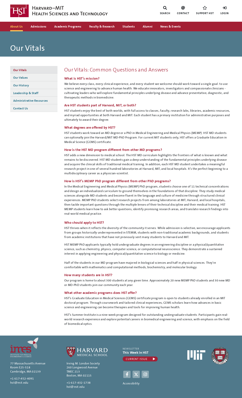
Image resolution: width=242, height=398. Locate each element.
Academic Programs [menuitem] (67, 26)
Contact (183, 13)
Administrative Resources (30, 100)
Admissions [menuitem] (38, 26)
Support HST (205, 13)
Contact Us (20, 108)
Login (224, 13)
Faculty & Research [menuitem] (102, 26)
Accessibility (131, 383)
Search (165, 13)
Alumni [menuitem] (148, 26)
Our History (21, 85)
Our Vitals (20, 70)
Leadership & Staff (26, 93)
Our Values (20, 77)
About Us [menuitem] (16, 26)
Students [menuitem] (129, 26)
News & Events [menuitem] (170, 26)
